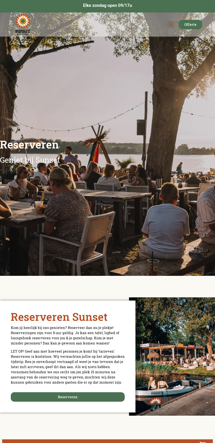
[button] (170, 24)
